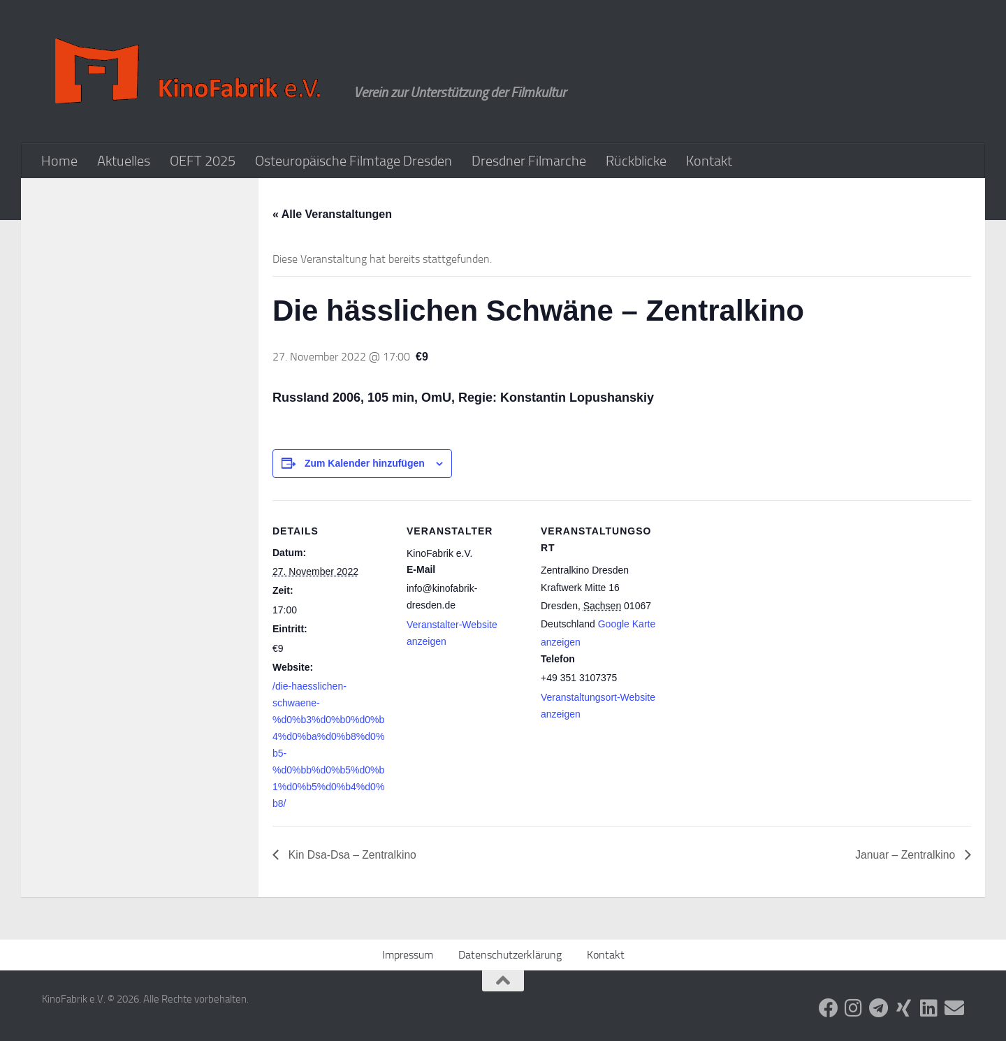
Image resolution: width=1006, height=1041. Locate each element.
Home (59, 160)
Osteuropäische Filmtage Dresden (353, 160)
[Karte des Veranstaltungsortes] (748, 596)
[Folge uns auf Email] (954, 1008)
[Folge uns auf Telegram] (879, 1008)
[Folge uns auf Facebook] (828, 1008)
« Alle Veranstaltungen (332, 214)
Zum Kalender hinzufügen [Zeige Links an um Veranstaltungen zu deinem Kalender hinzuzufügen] (365, 463)
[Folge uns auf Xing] (904, 1008)
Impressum (407, 954)
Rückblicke (636, 160)
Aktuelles (123, 160)
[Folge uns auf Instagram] (853, 1008)
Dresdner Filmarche (529, 160)
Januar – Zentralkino (905, 855)
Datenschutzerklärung (510, 954)
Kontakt (709, 160)
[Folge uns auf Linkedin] (929, 1008)
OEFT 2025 (202, 160)
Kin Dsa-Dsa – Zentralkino (352, 855)
